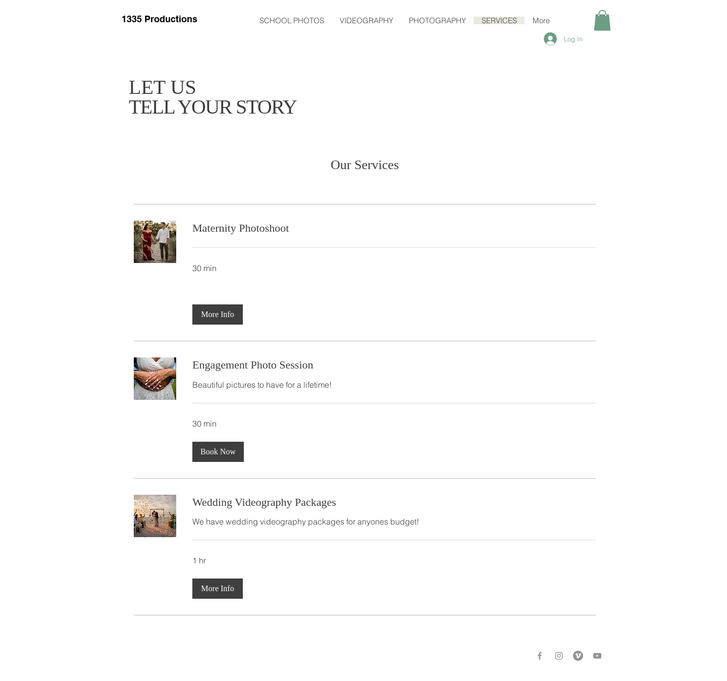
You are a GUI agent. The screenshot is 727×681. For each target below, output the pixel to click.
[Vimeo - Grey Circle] (578, 656)
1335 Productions (159, 19)
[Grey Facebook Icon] (540, 656)
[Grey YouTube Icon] (597, 656)
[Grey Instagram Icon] (559, 656)
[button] (602, 20)
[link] (394, 228)
